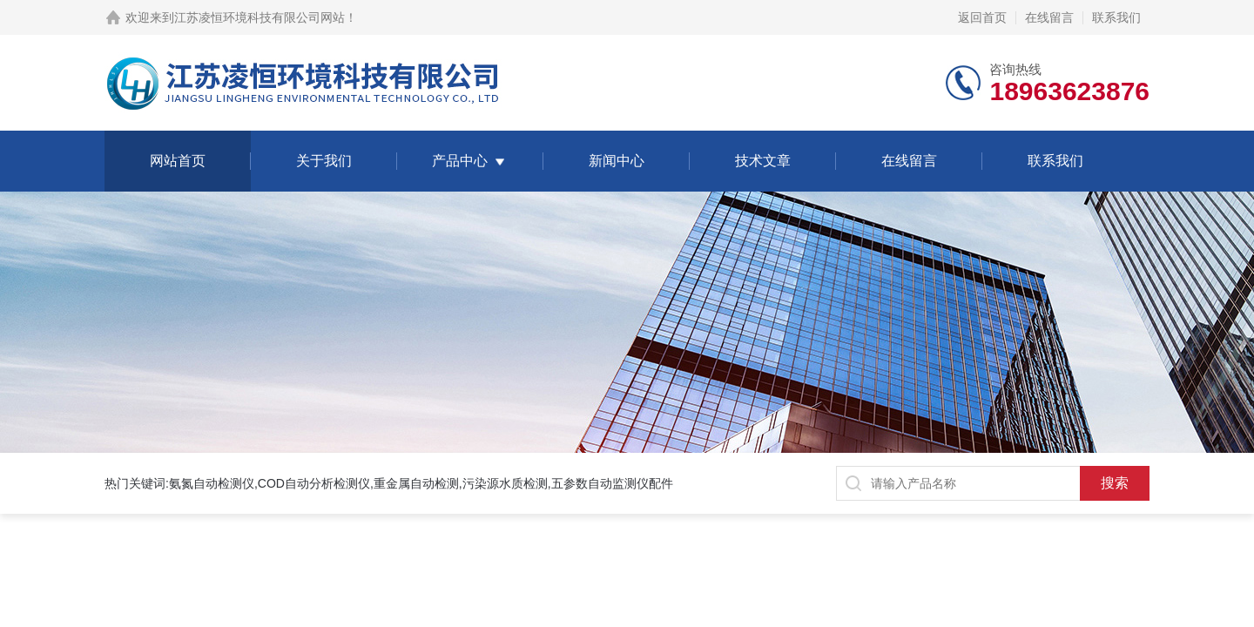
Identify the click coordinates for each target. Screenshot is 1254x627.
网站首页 (178, 160)
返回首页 (982, 17)
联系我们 (1116, 17)
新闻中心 (616, 160)
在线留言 (1049, 17)
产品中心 (460, 160)
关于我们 (324, 160)
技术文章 (763, 160)
